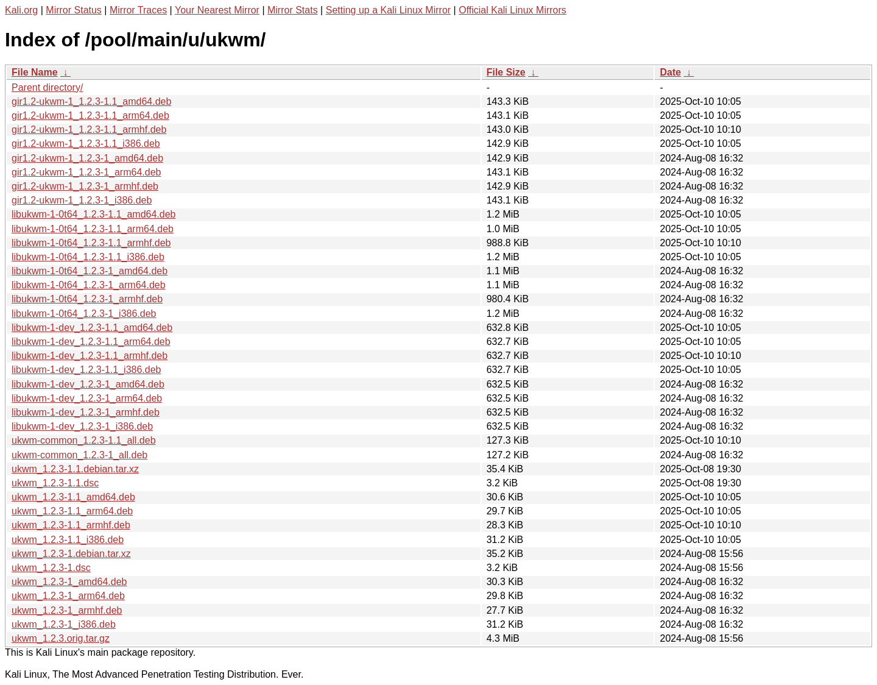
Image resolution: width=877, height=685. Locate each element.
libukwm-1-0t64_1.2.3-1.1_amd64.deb (94, 214)
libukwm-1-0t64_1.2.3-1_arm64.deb (89, 285)
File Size (506, 72)
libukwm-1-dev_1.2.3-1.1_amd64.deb (92, 327)
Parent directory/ (47, 87)
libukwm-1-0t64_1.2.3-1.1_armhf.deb (91, 243)
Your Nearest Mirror (217, 10)
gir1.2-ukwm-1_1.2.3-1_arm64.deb (86, 172)
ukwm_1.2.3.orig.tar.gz (61, 638)
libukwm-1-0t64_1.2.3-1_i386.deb (84, 313)
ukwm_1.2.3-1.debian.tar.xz (71, 553)
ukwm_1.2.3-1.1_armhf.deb (71, 525)
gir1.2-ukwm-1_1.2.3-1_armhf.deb (85, 186)
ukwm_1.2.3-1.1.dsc (55, 483)
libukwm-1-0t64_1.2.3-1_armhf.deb (87, 299)
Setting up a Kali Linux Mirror (388, 10)
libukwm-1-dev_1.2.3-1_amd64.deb (88, 384)
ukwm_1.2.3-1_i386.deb (64, 624)
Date (670, 72)
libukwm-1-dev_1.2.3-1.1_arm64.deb (91, 341)
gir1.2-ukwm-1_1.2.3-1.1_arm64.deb (90, 115)
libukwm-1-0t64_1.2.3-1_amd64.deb (89, 271)
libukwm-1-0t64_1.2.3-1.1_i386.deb (88, 257)
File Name (35, 72)
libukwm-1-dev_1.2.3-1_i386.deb (82, 426)
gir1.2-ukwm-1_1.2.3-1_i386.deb (82, 200)
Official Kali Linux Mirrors (512, 10)
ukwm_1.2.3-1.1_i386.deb (68, 539)
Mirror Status (74, 10)
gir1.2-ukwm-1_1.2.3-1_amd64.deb (87, 158)
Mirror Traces (138, 10)
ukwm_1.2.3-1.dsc (51, 568)
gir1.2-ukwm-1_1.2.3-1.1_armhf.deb (89, 129)
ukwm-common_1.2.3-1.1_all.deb (84, 440)
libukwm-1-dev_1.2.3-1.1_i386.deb (86, 369)
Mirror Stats (292, 10)
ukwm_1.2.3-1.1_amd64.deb (73, 497)
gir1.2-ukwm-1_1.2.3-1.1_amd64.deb (91, 101)
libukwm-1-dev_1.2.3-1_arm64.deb (87, 398)
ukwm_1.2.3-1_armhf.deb (67, 610)
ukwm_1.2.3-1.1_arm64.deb (72, 511)
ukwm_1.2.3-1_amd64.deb (69, 582)
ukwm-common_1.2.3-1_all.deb (79, 455)
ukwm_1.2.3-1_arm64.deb (68, 596)
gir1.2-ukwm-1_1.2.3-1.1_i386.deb (86, 143)
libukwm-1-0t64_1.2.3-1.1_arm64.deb (93, 229)
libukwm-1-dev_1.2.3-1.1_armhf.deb (89, 355)
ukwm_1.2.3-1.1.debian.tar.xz (75, 469)
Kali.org (21, 10)
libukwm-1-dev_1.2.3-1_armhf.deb (86, 412)
